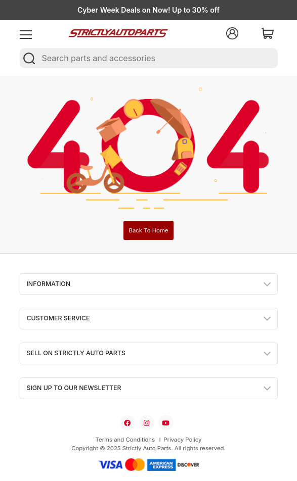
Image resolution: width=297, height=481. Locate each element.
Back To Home (148, 230)
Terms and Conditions (125, 439)
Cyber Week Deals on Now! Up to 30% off (148, 10)
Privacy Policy (182, 439)
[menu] (26, 33)
